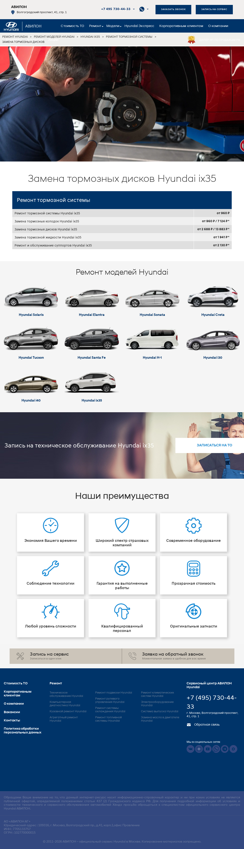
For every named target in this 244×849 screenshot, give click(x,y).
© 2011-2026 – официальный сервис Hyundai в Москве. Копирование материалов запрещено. (122, 841)
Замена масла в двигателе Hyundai (160, 719)
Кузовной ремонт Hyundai (68, 711)
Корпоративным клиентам (181, 26)
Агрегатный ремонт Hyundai (64, 719)
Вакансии (35, 40)
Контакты (14, 40)
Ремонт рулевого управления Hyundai (109, 700)
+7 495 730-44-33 (115, 9)
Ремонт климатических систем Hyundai (157, 694)
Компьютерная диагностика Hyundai (65, 704)
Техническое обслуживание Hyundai (66, 694)
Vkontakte (190, 749)
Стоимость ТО (72, 26)
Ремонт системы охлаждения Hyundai (110, 710)
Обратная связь (203, 725)
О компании (218, 26)
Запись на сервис (214, 9)
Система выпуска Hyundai (159, 711)
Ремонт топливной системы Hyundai (108, 719)
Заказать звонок (173, 9)
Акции (53, 40)
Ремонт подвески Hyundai (113, 692)
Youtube (208, 749)
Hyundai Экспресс (139, 26)
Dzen (199, 749)
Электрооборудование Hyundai (157, 704)
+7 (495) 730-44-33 (212, 702)
